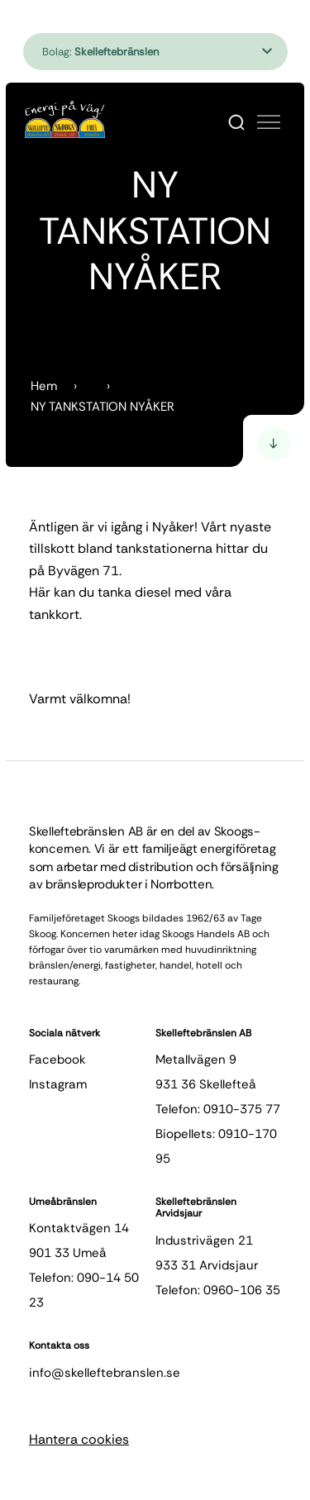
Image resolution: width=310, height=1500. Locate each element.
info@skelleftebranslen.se (104, 1372)
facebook (57, 1059)
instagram (58, 1084)
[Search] (236, 122)
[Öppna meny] (268, 122)
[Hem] (65, 119)
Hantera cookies (79, 1439)
